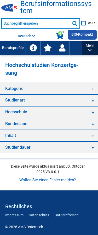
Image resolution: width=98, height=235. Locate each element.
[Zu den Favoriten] (47, 48)
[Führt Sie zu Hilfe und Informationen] (33, 48)
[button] (90, 48)
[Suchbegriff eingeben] (35, 23)
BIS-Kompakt (82, 34)
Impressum (14, 215)
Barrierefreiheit (67, 215)
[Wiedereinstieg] (62, 48)
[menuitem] (13, 48)
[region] (49, 88)
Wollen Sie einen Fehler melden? (47, 180)
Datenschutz (39, 215)
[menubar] (41, 48)
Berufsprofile (13, 48)
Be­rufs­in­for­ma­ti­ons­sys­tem (57, 7)
